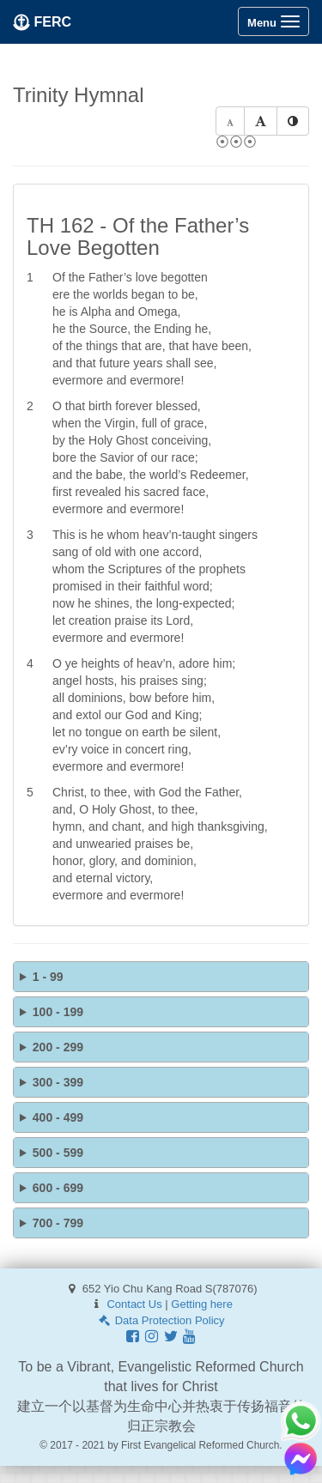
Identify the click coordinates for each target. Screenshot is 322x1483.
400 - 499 (58, 1117)
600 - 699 (58, 1188)
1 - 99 (48, 977)
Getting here (202, 1304)
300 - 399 (58, 1082)
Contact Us (133, 1304)
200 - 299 (58, 1047)
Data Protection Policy (160, 1320)
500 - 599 (58, 1152)
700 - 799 (58, 1223)
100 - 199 (58, 1012)
